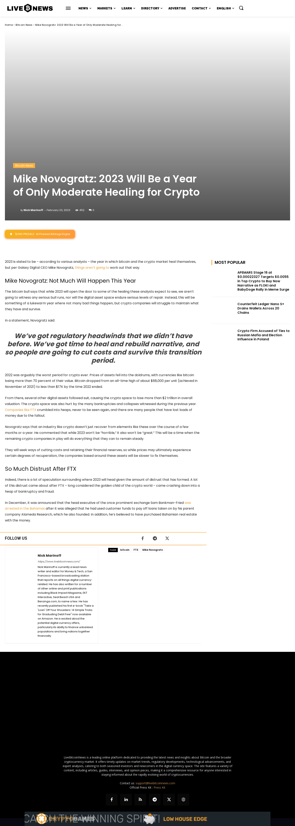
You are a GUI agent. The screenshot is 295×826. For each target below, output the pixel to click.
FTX (136, 550)
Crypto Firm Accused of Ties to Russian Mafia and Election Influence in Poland (263, 335)
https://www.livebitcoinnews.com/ (59, 561)
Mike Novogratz (152, 550)
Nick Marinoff (33, 210)
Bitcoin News (24, 25)
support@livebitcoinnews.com (155, 783)
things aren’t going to (92, 267)
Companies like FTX (20, 409)
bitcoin (124, 550)
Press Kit (159, 787)
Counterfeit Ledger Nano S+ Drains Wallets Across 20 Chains (260, 308)
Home (9, 25)
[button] (241, 7)
